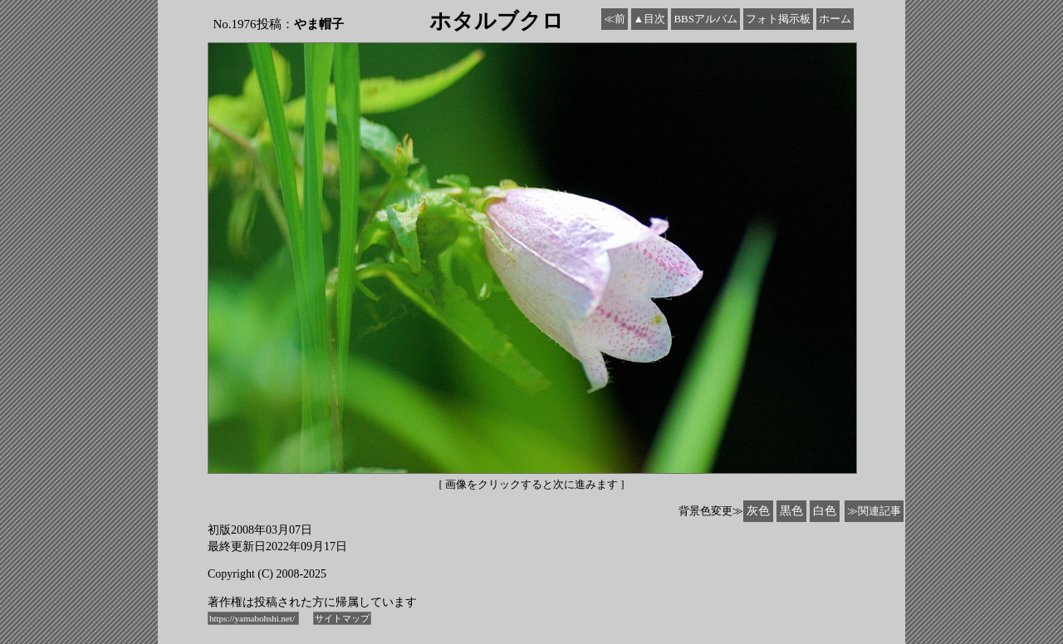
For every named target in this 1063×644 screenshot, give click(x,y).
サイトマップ (342, 618)
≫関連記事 (874, 511)
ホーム (835, 18)
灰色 (758, 511)
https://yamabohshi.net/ (253, 618)
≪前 (614, 18)
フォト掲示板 (778, 18)
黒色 (791, 511)
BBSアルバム (705, 18)
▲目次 (650, 18)
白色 (824, 511)
